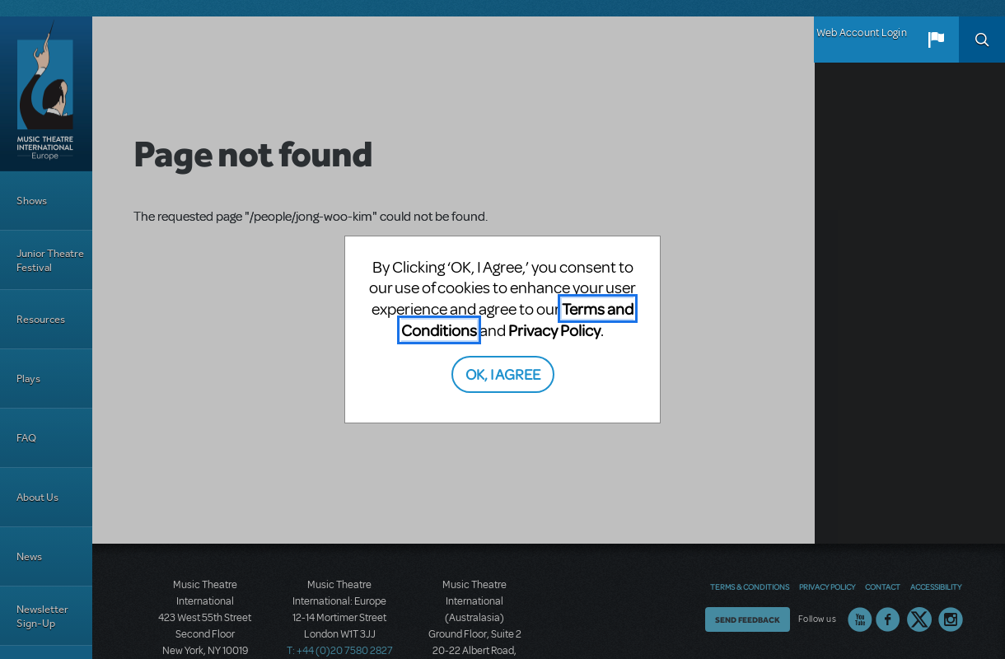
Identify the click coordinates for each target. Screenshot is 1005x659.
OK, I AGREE (502, 373)
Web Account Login (861, 33)
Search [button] (982, 39)
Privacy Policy (554, 330)
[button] (936, 39)
